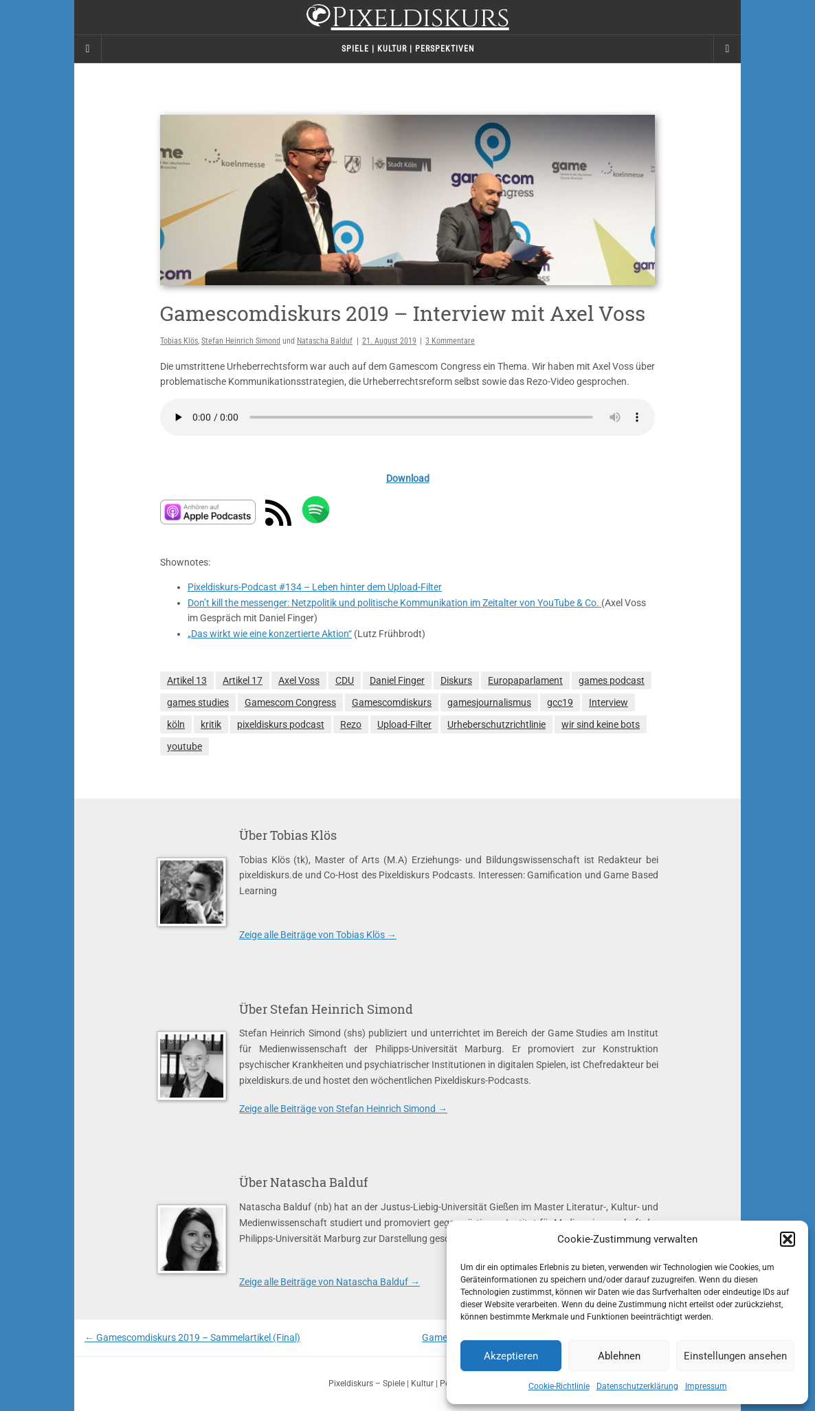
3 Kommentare (450, 341)
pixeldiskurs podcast (280, 724)
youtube (184, 746)
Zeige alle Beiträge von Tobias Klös (318, 934)
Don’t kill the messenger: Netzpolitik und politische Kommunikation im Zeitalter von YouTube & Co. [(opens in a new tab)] (394, 602)
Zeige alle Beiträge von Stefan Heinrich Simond (343, 1108)
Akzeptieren (511, 1356)
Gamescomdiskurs (392, 702)
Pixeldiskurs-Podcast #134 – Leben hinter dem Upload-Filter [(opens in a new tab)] (315, 586)
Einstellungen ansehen (735, 1356)
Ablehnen (619, 1356)
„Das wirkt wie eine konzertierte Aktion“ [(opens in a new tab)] (270, 633)
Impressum (706, 1386)
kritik (211, 724)
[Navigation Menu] (727, 49)
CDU (344, 680)
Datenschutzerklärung (637, 1386)
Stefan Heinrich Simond (240, 341)
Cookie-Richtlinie (559, 1386)
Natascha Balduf (325, 341)
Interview (608, 702)
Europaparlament (525, 680)
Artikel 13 (187, 680)
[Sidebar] (88, 49)
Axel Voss (299, 680)
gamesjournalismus (489, 702)
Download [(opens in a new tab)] (407, 478)
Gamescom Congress (290, 702)
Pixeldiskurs (407, 18)
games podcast (612, 680)
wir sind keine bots (600, 724)
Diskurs (456, 680)
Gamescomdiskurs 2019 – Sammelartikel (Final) (192, 1337)
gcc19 (560, 702)
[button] (787, 1239)
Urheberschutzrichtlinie (496, 724)
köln (176, 724)
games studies (198, 702)
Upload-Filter (404, 724)
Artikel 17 (243, 680)
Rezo (350, 724)
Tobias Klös (179, 341)
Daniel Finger (397, 680)
